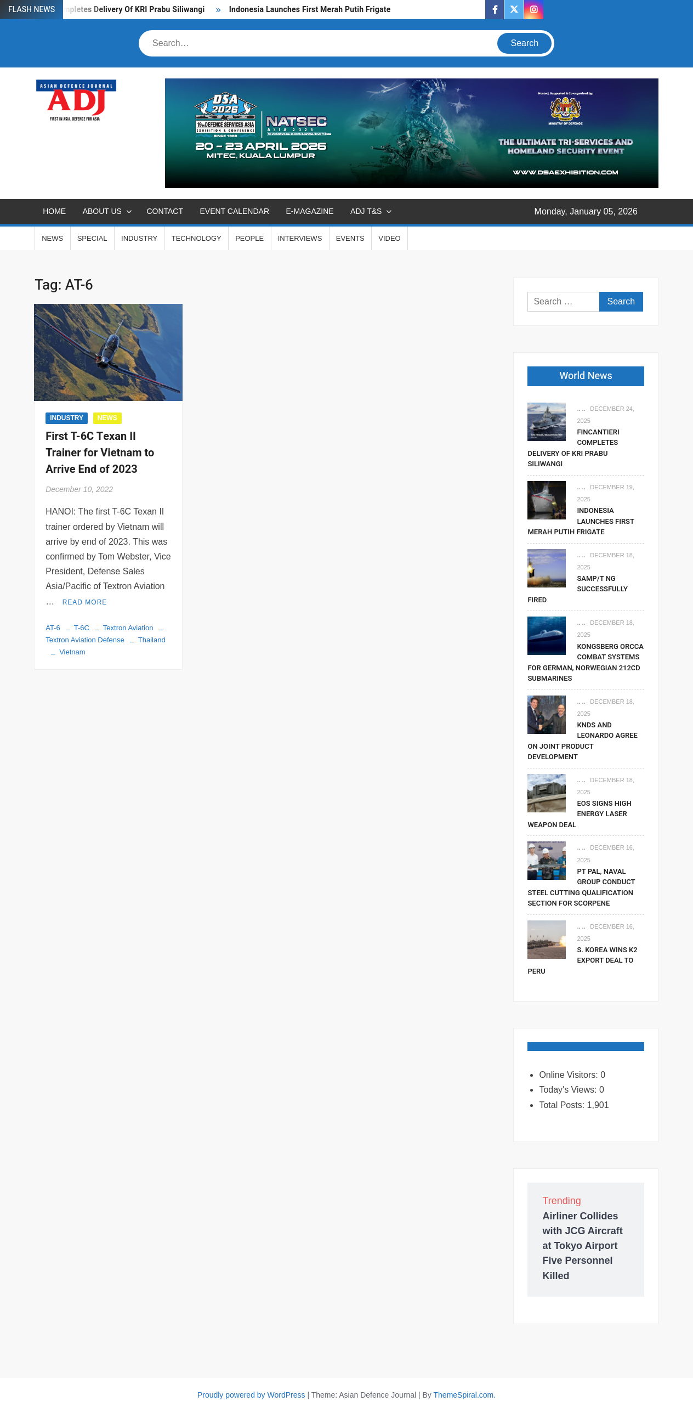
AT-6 (53, 628)
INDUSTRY (139, 238)
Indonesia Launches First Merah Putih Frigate (311, 9)
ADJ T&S (366, 211)
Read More (85, 602)
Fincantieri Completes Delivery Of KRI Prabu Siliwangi (109, 9)
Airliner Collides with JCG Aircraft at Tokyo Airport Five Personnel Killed (582, 1246)
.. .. (581, 408)
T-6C (81, 628)
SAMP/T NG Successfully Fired (577, 589)
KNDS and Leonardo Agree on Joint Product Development (582, 741)
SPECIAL (92, 238)
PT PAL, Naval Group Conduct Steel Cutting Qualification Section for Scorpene (581, 887)
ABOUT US (102, 211)
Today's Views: (569, 1089)
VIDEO (389, 238)
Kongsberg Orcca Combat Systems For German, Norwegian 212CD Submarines (585, 662)
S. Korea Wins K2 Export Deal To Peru (582, 960)
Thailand (152, 640)
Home (54, 211)
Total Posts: (563, 1105)
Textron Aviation (128, 628)
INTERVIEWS (300, 238)
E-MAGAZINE (310, 211)
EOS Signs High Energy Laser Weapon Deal (579, 814)
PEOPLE (249, 238)
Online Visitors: (569, 1074)
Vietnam (72, 652)
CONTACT (164, 211)
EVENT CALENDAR (234, 211)
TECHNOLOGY (196, 238)
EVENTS (350, 238)
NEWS (52, 238)
